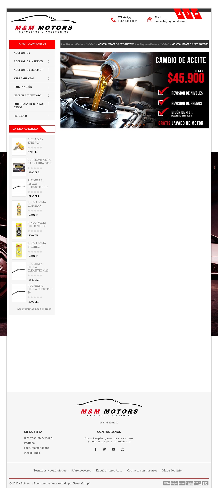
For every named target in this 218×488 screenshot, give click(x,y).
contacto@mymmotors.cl (170, 21)
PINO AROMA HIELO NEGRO (37, 224)
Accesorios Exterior (32, 70)
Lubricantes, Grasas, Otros (32, 105)
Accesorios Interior (32, 61)
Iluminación (32, 87)
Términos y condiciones (50, 470)
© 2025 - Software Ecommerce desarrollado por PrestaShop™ (49, 483)
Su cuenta (33, 432)
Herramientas (32, 78)
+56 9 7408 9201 (127, 21)
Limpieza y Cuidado (32, 95)
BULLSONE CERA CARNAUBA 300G (39, 161)
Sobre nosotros (81, 470)
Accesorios (32, 53)
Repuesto (32, 116)
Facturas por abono (36, 448)
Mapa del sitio (172, 470)
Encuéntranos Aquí (109, 470)
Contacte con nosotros (142, 470)
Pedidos (29, 443)
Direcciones (32, 452)
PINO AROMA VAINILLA (37, 244)
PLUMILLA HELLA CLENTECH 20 (40, 289)
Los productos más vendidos (34, 309)
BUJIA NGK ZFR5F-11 (36, 140)
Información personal (38, 438)
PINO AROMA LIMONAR (37, 203)
